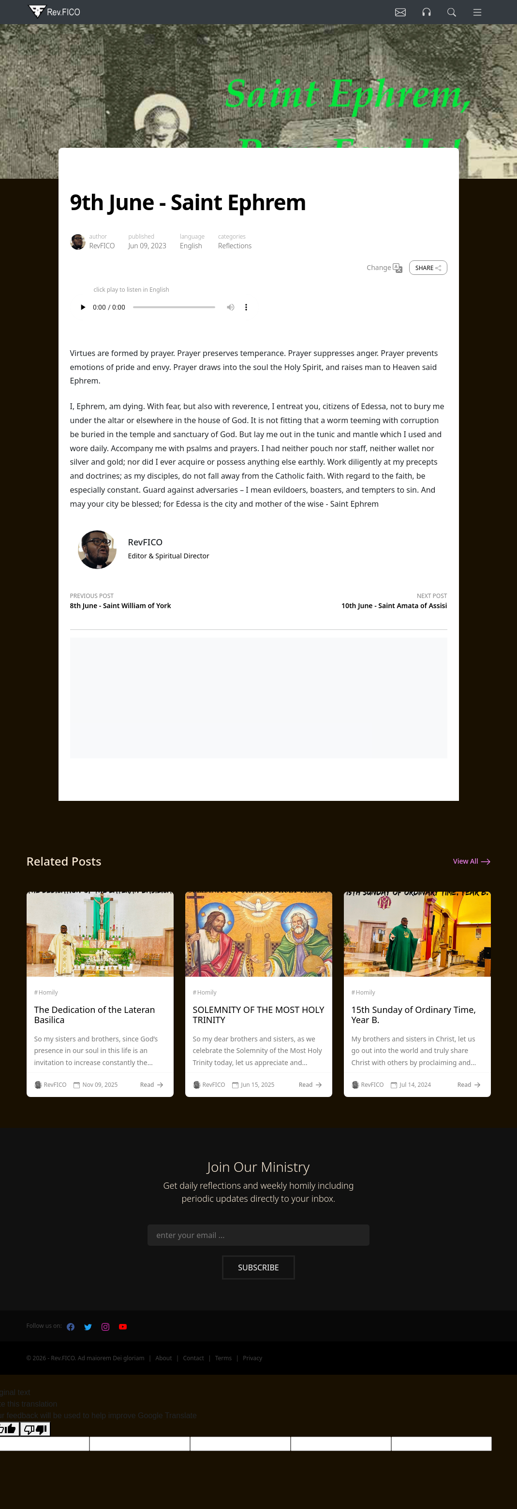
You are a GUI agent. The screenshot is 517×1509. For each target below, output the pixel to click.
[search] (452, 12)
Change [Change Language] (384, 268)
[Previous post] (164, 599)
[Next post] (353, 599)
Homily (48, 993)
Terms (223, 1358)
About (164, 1358)
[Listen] (400, 12)
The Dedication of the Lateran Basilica (94, 1015)
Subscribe (258, 1267)
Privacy (252, 1358)
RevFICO (102, 245)
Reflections (234, 245)
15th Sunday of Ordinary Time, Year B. (414, 1015)
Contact (193, 1358)
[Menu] (477, 12)
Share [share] (428, 268)
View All (471, 861)
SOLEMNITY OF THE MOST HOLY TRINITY (259, 1015)
